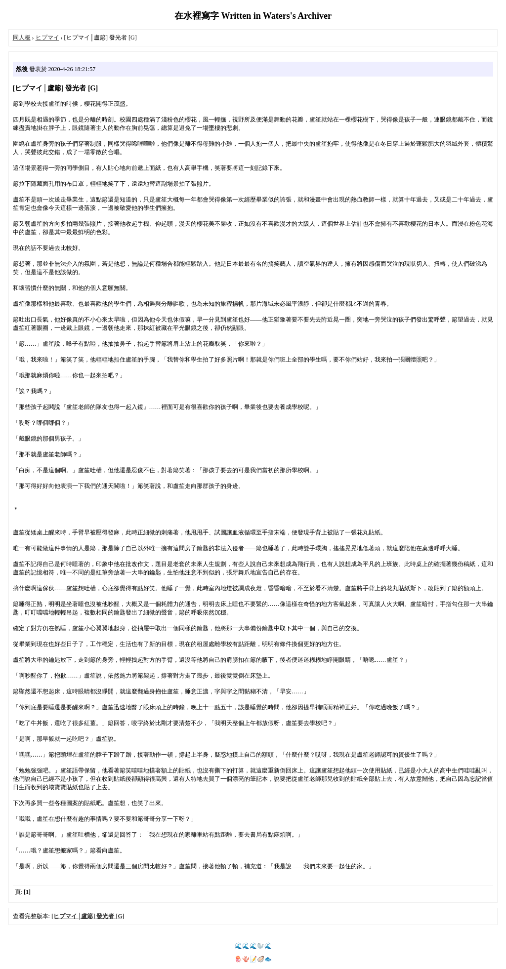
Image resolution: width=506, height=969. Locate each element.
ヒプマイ (47, 37)
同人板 (22, 37)
